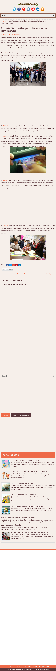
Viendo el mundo (27, 666)
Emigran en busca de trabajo (11, 525)
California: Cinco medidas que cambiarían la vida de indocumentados (24, 29)
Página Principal (30, 274)
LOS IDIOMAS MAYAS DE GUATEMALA (25, 460)
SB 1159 (5, 126)
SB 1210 (5, 53)
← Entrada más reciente (10, 274)
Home (4, 21)
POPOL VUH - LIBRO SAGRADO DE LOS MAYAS (29, 472)
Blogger (46, 666)
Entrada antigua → (48, 274)
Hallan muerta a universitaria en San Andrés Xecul (29, 532)
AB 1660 (6, 180)
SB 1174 (5, 226)
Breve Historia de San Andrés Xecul (24, 495)
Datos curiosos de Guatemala (22, 483)
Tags (14, 415)
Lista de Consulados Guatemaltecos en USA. (27, 506)
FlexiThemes (17, 669)
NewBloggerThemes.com (41, 669)
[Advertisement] (28, 108)
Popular (5, 415)
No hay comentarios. (15, 34)
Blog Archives (24, 415)
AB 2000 (6, 136)
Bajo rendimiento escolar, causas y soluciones (18, 518)
